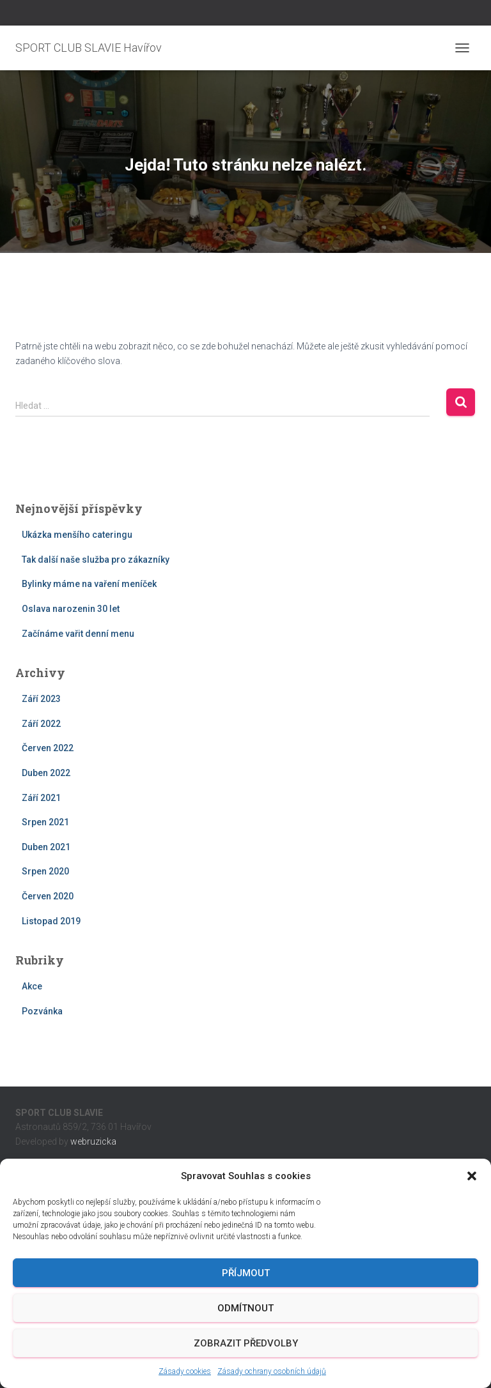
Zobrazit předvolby (246, 1343)
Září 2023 (41, 699)
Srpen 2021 (45, 822)
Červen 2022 (48, 748)
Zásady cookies (185, 1371)
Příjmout (246, 1273)
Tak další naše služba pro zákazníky (95, 559)
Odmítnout (245, 1308)
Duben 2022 (46, 773)
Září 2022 (41, 724)
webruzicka (93, 1141)
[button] (471, 1176)
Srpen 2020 (45, 871)
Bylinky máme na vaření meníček (89, 584)
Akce (32, 986)
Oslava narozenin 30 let (71, 609)
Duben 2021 (46, 847)
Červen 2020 (48, 896)
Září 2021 (41, 798)
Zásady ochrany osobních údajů (271, 1371)
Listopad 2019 (51, 921)
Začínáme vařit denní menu (78, 634)
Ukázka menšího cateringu (77, 535)
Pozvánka (42, 1011)
